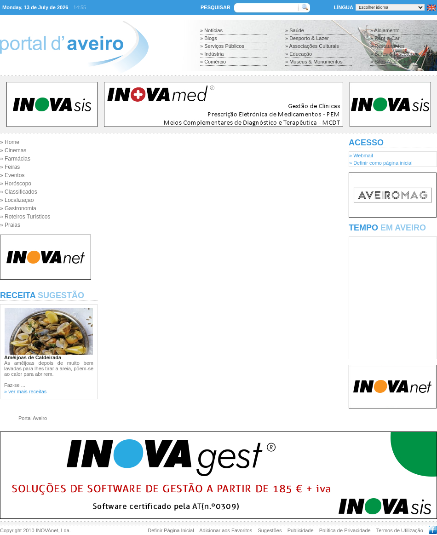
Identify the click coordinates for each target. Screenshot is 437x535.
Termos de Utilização (399, 530)
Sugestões (270, 530)
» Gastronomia (18, 208)
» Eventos (12, 175)
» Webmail (361, 155)
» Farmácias (15, 158)
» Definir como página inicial (381, 163)
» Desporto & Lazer (307, 38)
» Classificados (18, 192)
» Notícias (211, 30)
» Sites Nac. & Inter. (392, 61)
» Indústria (212, 54)
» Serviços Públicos (222, 46)
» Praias (10, 225)
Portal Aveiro (32, 418)
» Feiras (10, 167)
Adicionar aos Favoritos (225, 530)
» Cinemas (13, 150)
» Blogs (208, 38)
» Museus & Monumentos (314, 61)
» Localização (17, 200)
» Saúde (294, 30)
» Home (9, 142)
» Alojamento (385, 30)
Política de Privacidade (345, 530)
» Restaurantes (387, 46)
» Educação (298, 54)
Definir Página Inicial (171, 530)
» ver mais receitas (25, 391)
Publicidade (301, 530)
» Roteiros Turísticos (25, 216)
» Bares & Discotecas (394, 54)
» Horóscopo (15, 183)
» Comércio (213, 61)
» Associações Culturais (312, 46)
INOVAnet (47, 530)
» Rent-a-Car (385, 38)
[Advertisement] (223, 165)
